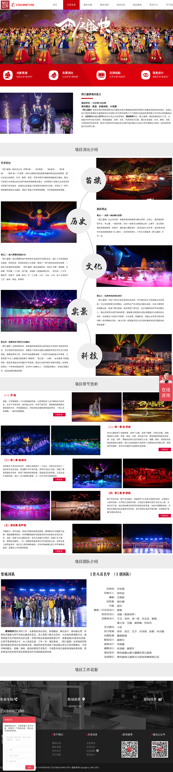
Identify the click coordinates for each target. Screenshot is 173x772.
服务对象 (87, 5)
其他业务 (120, 5)
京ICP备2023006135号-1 (61, 768)
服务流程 (104, 5)
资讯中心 (153, 5)
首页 (55, 5)
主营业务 (71, 5)
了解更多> (59, 415)
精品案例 (137, 5)
